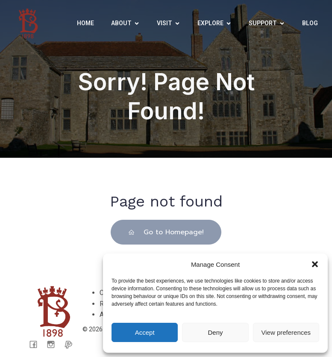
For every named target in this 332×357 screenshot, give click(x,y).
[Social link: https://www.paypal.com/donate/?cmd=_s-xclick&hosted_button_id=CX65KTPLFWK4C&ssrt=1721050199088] (71, 344)
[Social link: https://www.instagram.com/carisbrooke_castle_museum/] (54, 344)
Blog (310, 23)
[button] (315, 264)
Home (85, 23)
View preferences (286, 332)
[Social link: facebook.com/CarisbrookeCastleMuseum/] (36, 344)
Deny (215, 332)
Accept (145, 332)
